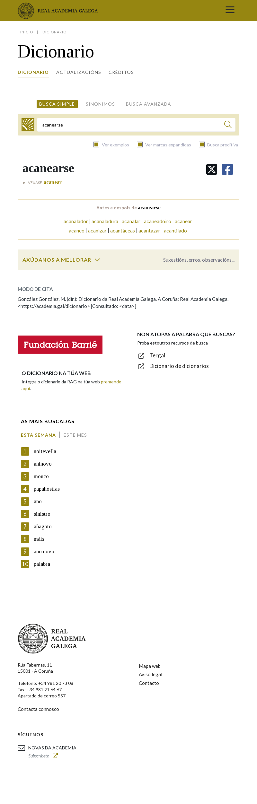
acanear (183, 221)
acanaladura (105, 221)
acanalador (76, 221)
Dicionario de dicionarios (179, 366)
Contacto (149, 683)
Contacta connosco (38, 709)
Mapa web (150, 666)
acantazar (149, 230)
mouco (41, 476)
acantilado (175, 230)
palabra (42, 564)
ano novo (44, 551)
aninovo (43, 464)
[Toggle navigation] (230, 10)
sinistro (42, 514)
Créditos (121, 72)
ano (38, 501)
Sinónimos (100, 104)
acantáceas (122, 230)
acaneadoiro (157, 221)
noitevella (45, 451)
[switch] (97, 259)
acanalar (131, 221)
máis (39, 539)
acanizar (97, 230)
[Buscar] (228, 125)
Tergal (157, 355)
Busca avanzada (148, 104)
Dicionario (33, 72)
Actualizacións (78, 72)
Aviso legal (150, 674)
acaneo (76, 230)
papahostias (47, 489)
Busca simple (57, 104)
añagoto (43, 526)
